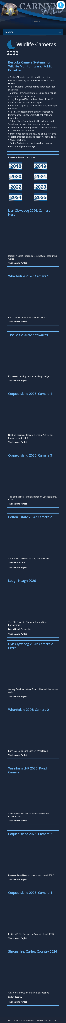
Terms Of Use (12, 1020)
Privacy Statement (26, 1020)
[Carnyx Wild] (31, 9)
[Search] (47, 21)
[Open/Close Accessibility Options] (61, 5)
